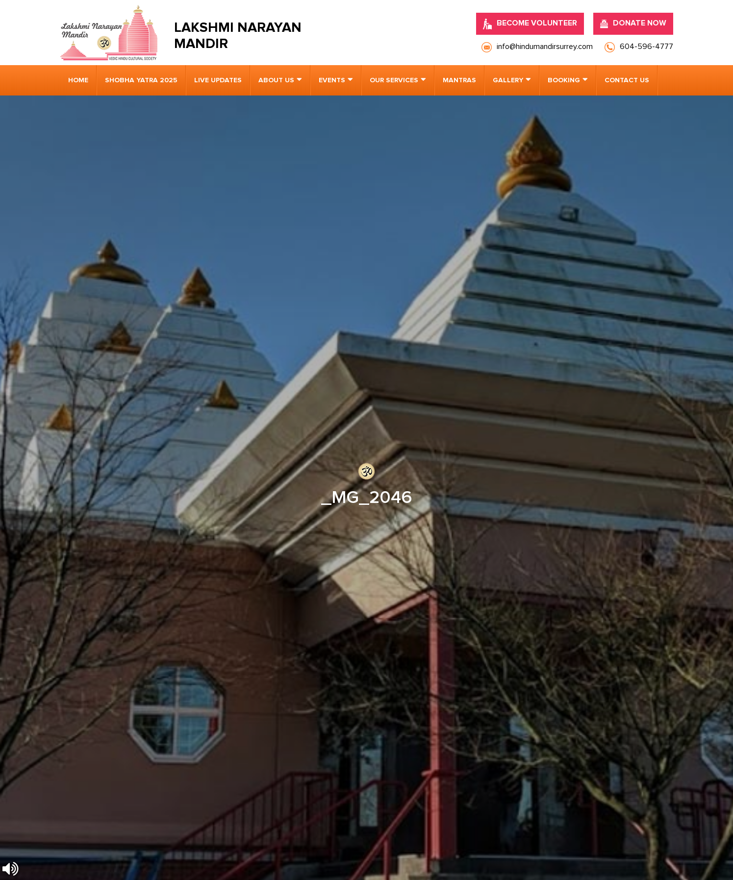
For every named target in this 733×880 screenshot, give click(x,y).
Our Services (394, 80)
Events (332, 80)
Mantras (459, 80)
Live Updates (218, 80)
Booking (564, 80)
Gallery (508, 80)
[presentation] (127, 724)
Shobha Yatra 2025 (141, 80)
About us (276, 80)
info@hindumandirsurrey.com (262, 583)
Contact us (627, 80)
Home (78, 80)
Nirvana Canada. (647, 855)
